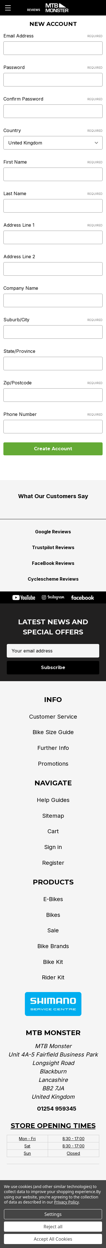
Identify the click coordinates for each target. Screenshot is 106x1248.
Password (53, 67)
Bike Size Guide (53, 732)
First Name (53, 162)
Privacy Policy (66, 1202)
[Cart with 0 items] (97, 8)
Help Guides (53, 800)
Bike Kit (53, 962)
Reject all (53, 1227)
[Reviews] (33, 8)
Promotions (53, 763)
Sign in (53, 847)
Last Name (53, 193)
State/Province (19, 351)
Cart (53, 831)
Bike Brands (53, 946)
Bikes (53, 915)
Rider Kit (53, 977)
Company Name (20, 288)
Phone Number (53, 414)
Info (53, 700)
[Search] (20, 8)
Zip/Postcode (53, 382)
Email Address (53, 36)
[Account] (87, 8)
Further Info (53, 748)
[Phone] (76, 8)
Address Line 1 (53, 225)
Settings (53, 1214)
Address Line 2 (19, 256)
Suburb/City (53, 319)
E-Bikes (53, 899)
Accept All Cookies (53, 1239)
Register (53, 862)
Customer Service (53, 716)
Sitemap (53, 815)
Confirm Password (53, 99)
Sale (53, 930)
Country (53, 130)
